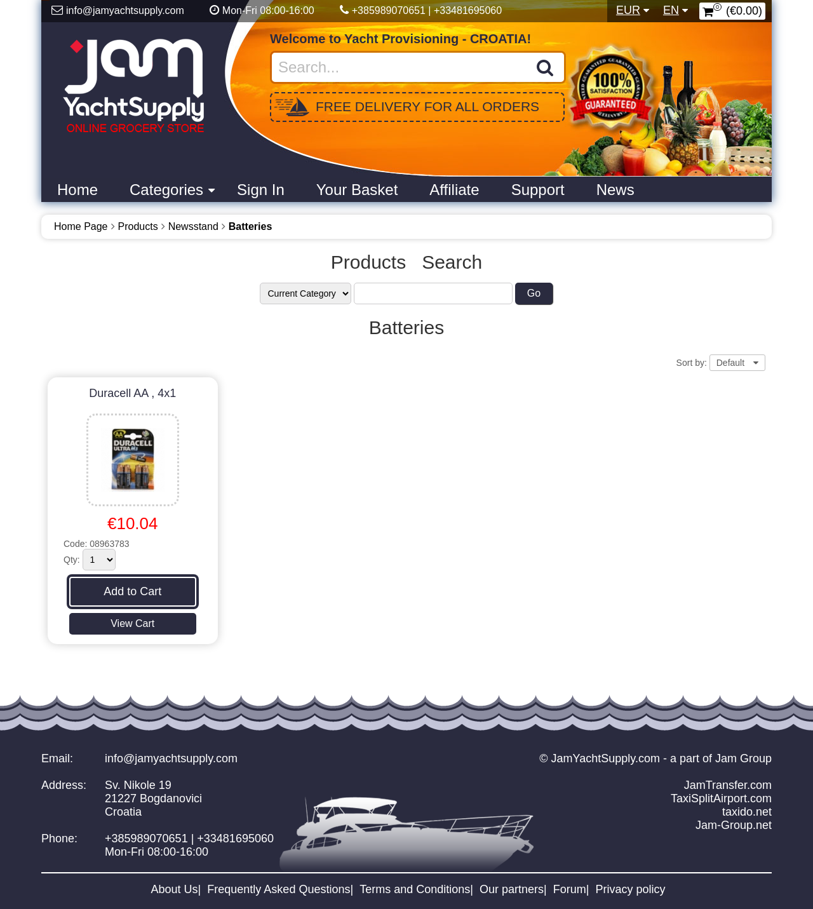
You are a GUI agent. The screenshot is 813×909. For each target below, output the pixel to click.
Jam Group (743, 758)
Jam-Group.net (733, 825)
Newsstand (193, 226)
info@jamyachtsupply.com (171, 758)
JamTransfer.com (728, 785)
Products (138, 226)
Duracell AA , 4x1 (132, 393)
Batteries (250, 226)
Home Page (81, 226)
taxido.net (747, 811)
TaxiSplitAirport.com (721, 798)
